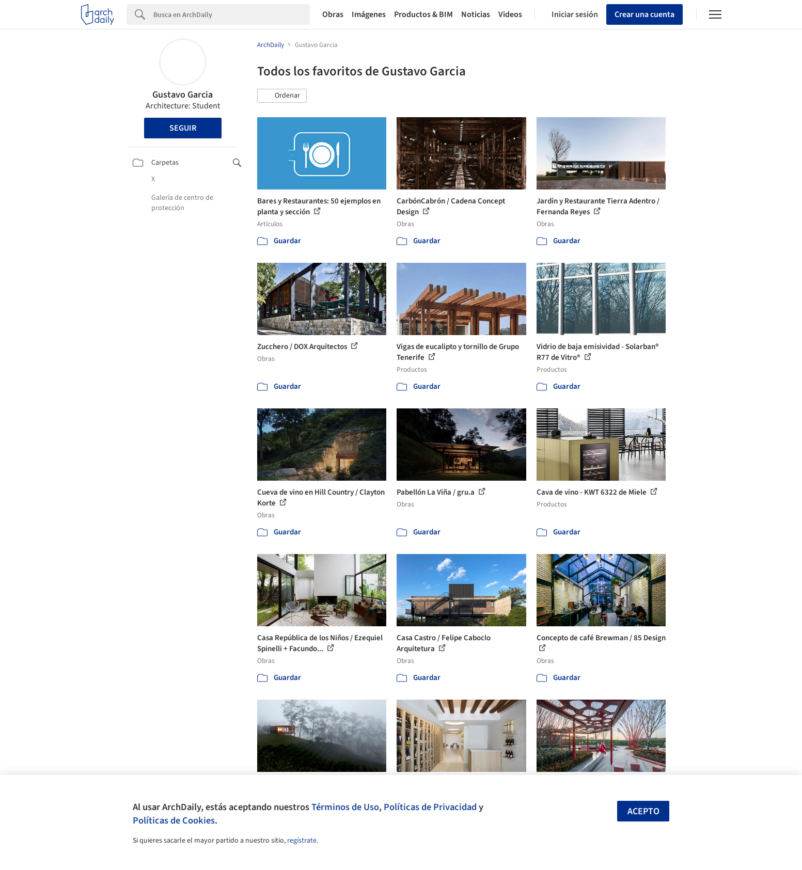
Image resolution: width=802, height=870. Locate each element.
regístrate (302, 840)
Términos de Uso (345, 807)
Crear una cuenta (644, 14)
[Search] (231, 14)
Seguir (182, 128)
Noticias (475, 14)
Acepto (643, 811)
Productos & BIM (423, 14)
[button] (282, 96)
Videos (510, 14)
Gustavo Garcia (182, 94)
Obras (332, 14)
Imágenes (369, 14)
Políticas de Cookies (174, 820)
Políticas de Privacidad (430, 807)
